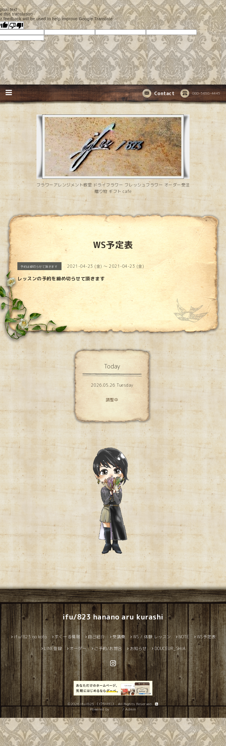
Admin (130, 709)
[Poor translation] (16, 25)
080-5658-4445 (200, 93)
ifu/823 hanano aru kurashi (113, 617)
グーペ (116, 709)
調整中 (112, 400)
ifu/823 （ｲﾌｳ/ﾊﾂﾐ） (98, 703)
